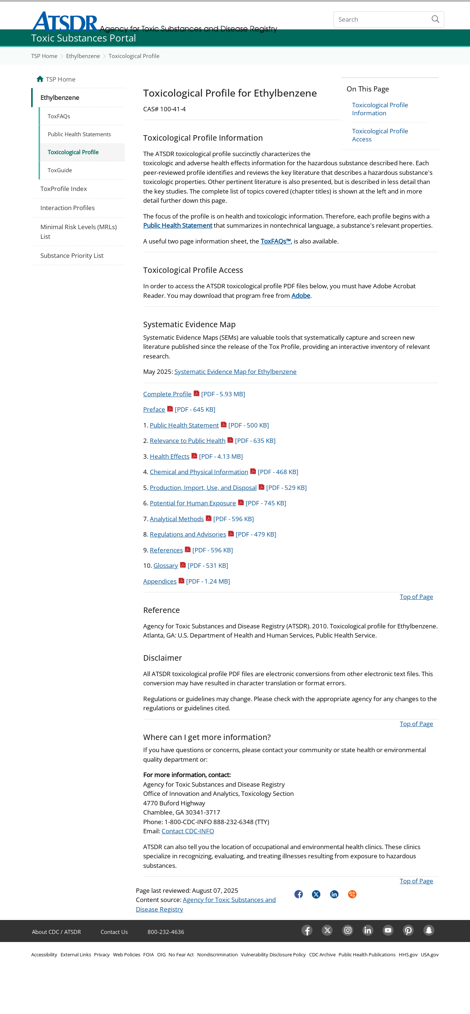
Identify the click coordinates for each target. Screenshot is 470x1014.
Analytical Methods (202, 519)
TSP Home (44, 55)
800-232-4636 (166, 931)
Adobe (301, 295)
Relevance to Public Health (213, 440)
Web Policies (126, 954)
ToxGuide (60, 170)
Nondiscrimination (217, 954)
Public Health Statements (79, 134)
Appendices (186, 581)
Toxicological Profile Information (380, 109)
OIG (161, 954)
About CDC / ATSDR (56, 931)
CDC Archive (322, 954)
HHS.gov (408, 954)
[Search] (380, 19)
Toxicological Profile (134, 55)
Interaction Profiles (67, 207)
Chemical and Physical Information (224, 472)
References (191, 550)
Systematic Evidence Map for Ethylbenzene (235, 371)
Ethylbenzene (83, 55)
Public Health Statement (177, 225)
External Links (76, 954)
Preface (179, 409)
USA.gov (430, 954)
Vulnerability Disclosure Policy (273, 954)
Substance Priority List (72, 255)
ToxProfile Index (63, 188)
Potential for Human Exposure (218, 503)
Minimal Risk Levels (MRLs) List (78, 232)
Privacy (102, 954)
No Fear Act (181, 954)
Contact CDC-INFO (188, 831)
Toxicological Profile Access (380, 135)
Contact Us (114, 931)
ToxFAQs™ (276, 241)
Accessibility (44, 954)
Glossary (190, 565)
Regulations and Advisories (213, 534)
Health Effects (196, 456)
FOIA (148, 954)
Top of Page (416, 596)
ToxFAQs (59, 116)
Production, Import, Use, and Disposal (228, 487)
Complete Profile (194, 394)
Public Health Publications (367, 954)
